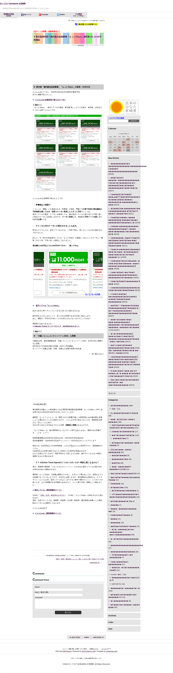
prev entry (75, 637)
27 (115, 150)
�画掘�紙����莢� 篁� (121, 501)
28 (119, 150)
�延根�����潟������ (124, 491)
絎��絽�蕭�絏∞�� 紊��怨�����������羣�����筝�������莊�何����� (123, 275)
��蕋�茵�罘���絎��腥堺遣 (123, 473)
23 (128, 147)
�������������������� (127, 545)
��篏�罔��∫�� (119, 455)
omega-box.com (111, 651)
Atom (69, 651)
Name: (37, 587)
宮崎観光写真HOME (8, 15)
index (86, 637)
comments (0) (95, 562)
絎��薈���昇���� (120, 515)
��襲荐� (116, 463)
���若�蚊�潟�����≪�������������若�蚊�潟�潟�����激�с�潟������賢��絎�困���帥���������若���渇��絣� (123, 183)
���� (114, 519)
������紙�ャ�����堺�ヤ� (125, 588)
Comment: (39, 597)
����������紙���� (123, 552)
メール (103, 649)
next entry (98, 637)
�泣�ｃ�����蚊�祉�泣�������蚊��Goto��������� (122, 532)
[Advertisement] (68, 65)
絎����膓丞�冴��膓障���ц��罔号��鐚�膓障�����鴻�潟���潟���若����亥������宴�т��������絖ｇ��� (124, 200)
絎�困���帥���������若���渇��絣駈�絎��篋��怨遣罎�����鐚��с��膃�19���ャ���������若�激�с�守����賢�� (124, 362)
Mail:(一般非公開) (41, 592)
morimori (81, 45)
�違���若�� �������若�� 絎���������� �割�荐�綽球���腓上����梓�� (124, 211)
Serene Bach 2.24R (89, 651)
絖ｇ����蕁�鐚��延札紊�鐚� (124, 413)
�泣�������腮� (119, 601)
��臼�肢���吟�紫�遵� (123, 435)
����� (115, 505)
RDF (65, 651)
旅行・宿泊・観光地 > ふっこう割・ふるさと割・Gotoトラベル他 (80, 559)
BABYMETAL (116, 584)
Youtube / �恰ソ (117, 574)
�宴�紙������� (119, 406)
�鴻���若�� (117, 487)
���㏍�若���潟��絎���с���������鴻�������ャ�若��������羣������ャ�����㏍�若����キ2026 (123, 325)
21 (119, 147)
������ (115, 523)
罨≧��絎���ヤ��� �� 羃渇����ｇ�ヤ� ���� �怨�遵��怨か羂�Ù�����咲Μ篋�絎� (124, 373)
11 (137, 142)
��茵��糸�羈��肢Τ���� (123, 526)
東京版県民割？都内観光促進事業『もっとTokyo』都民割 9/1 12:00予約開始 (67, 38)
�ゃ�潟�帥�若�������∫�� (125, 539)
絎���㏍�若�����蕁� (123, 432)
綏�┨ (114, 409)
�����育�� (119, 438)
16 (128, 144)
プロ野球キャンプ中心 (78, 15)
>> (128, 134)
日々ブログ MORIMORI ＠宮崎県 (13, 4)
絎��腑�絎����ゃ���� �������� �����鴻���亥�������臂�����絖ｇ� (123, 220)
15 (124, 144)
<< (119, 134)
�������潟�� (120, 459)
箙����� (115, 484)
